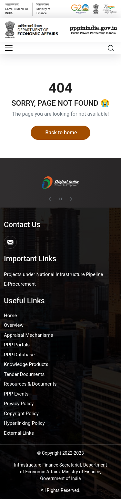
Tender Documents (24, 374)
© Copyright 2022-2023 (60, 453)
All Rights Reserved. (61, 490)
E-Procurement (20, 284)
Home (10, 315)
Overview (14, 325)
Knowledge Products (26, 364)
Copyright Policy (21, 413)
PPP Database (19, 355)
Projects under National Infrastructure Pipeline (53, 274)
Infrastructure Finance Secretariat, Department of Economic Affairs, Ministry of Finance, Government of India (60, 471)
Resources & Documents (30, 384)
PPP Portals (17, 345)
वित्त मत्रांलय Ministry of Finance (43, 9)
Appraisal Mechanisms (28, 335)
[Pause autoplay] (61, 199)
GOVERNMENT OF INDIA (17, 9)
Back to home (61, 132)
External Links (19, 433)
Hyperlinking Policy (24, 423)
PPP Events (16, 394)
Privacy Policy (19, 403)
